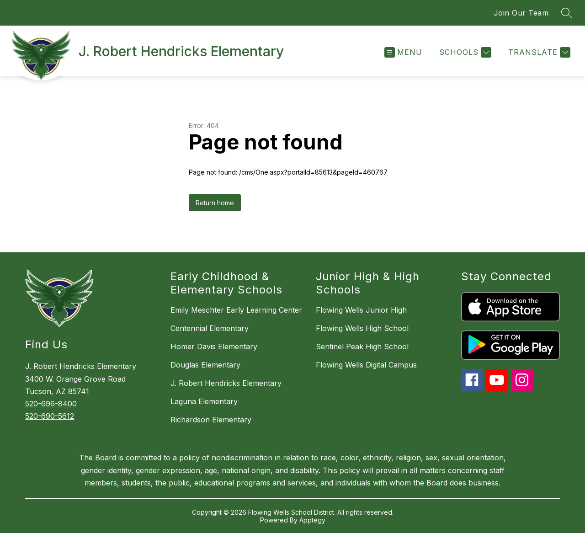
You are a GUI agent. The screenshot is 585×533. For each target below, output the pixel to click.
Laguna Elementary (204, 401)
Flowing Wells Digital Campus (366, 364)
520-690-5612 (49, 416)
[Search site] (566, 12)
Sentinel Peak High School (362, 346)
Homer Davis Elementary (213, 346)
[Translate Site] (538, 52)
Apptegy (312, 520)
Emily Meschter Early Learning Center (236, 309)
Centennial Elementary (209, 328)
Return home (215, 203)
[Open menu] (403, 52)
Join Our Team (521, 12)
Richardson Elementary (210, 419)
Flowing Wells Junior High (361, 309)
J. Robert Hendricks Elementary (226, 383)
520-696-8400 (51, 403)
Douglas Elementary (205, 364)
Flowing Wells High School (362, 328)
